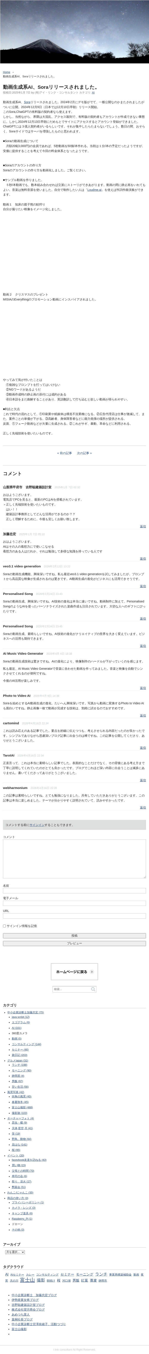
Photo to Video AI (16, 695)
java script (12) (21, 1017)
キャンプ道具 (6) (22, 1213)
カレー (30, 1274)
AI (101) (17, 1027)
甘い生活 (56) (20, 1086)
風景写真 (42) (15, 1092)
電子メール (10, 898)
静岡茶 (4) (18, 1075)
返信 (143, 526)
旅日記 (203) (19, 1055)
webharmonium (15, 788)
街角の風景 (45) (21, 1096)
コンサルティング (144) (26, 1044)
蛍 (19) (16, 1133)
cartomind (11, 723)
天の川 (14, 1280)
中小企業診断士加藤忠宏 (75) (25, 1012)
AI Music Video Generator (23, 653)
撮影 (41, 1280)
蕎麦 (93, 1280)
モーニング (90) (21, 1070)
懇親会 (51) (19, 1187)
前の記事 (66, 453)
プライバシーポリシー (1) (28, 1202)
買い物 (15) (19, 1165)
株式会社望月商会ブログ (28, 1309)
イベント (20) (15, 1155)
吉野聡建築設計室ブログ (28, 1305)
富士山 (27, 1280)
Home (6, 72)
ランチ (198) (19, 1064)
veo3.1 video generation (22, 566)
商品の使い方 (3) (17, 1198)
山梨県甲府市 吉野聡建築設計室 (27, 487)
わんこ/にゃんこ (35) (20, 1192)
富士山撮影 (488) (22, 1107)
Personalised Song (18, 594)
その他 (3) (18, 1229)
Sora (27, 102)
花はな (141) (19, 1144)
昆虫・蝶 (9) (19, 1122)
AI (93, 92)
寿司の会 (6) (19, 1176)
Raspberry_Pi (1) (22, 1218)
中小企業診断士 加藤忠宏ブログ (34, 1295)
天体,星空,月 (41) (22, 1128)
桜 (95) (16, 1150)
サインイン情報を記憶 (22, 926)
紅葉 (84, 1280)
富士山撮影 (19, 1329)
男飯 (76, 1280)
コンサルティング (47, 1274)
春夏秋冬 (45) (20, 1102)
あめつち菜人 (21, 1314)
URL (6, 911)
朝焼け (51, 1280)
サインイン (37, 825)
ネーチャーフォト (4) (20, 1118)
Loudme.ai (94, 189)
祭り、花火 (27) (21, 1181)
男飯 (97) (17, 1081)
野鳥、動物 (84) (21, 1139)
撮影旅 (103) (19, 1113)
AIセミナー (17, 1274)
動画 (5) (17, 1038)
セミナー (67, 1274)
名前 (6, 885)
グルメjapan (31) (17, 1060)
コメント (9, 837)
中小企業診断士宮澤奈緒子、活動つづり (39, 1324)
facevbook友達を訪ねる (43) (29, 1159)
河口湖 (66, 1280)
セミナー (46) (20, 1049)
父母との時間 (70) (23, 1170)
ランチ (101, 1274)
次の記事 (83, 453)
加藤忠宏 (9, 534)
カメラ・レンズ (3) (24, 1207)
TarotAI (8, 755)
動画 (136, 1274)
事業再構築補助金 (120, 1274)
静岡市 (103, 1280)
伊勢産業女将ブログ (25, 1300)
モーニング (84, 1274)
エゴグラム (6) (21, 1022)
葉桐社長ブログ (22, 1319)
